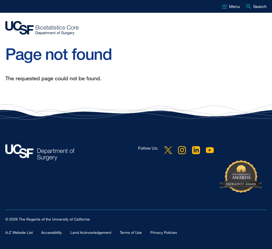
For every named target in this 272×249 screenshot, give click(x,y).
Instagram (182, 150)
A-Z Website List (19, 232)
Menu (234, 6)
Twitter (168, 150)
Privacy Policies (163, 232)
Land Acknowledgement (90, 232)
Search (260, 6)
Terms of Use (131, 232)
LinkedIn (196, 150)
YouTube (210, 150)
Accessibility (51, 232)
